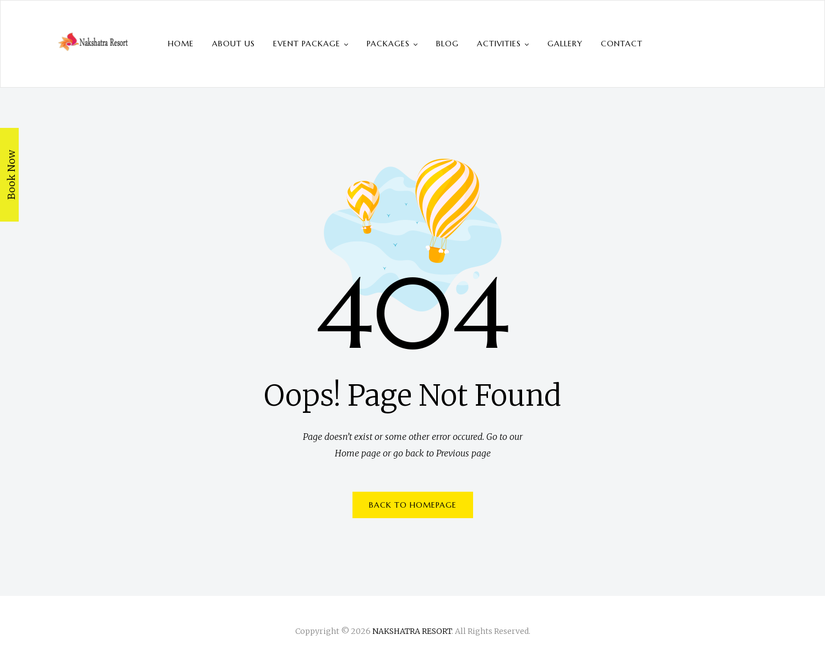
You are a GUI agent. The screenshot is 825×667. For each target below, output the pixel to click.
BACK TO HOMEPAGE (413, 505)
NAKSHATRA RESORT (412, 631)
